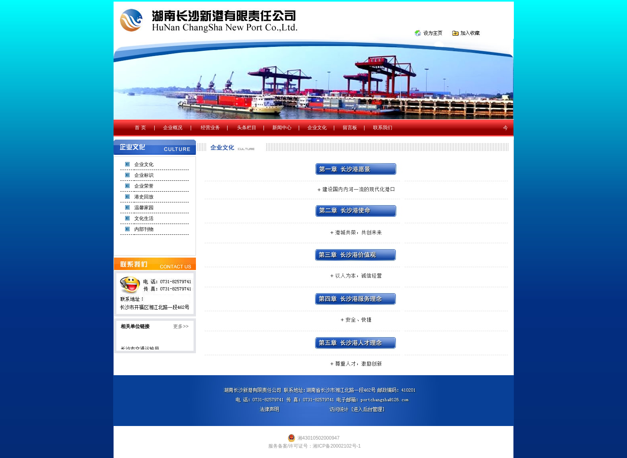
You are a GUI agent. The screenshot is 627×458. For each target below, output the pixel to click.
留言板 (350, 127)
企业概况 (172, 127)
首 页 (140, 127)
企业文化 (317, 127)
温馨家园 (144, 207)
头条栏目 (246, 127)
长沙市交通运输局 (140, 349)
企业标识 (144, 175)
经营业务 (210, 127)
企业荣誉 (144, 186)
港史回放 (144, 197)
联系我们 (382, 127)
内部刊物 (144, 229)
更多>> (180, 326)
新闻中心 (282, 127)
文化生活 (144, 218)
